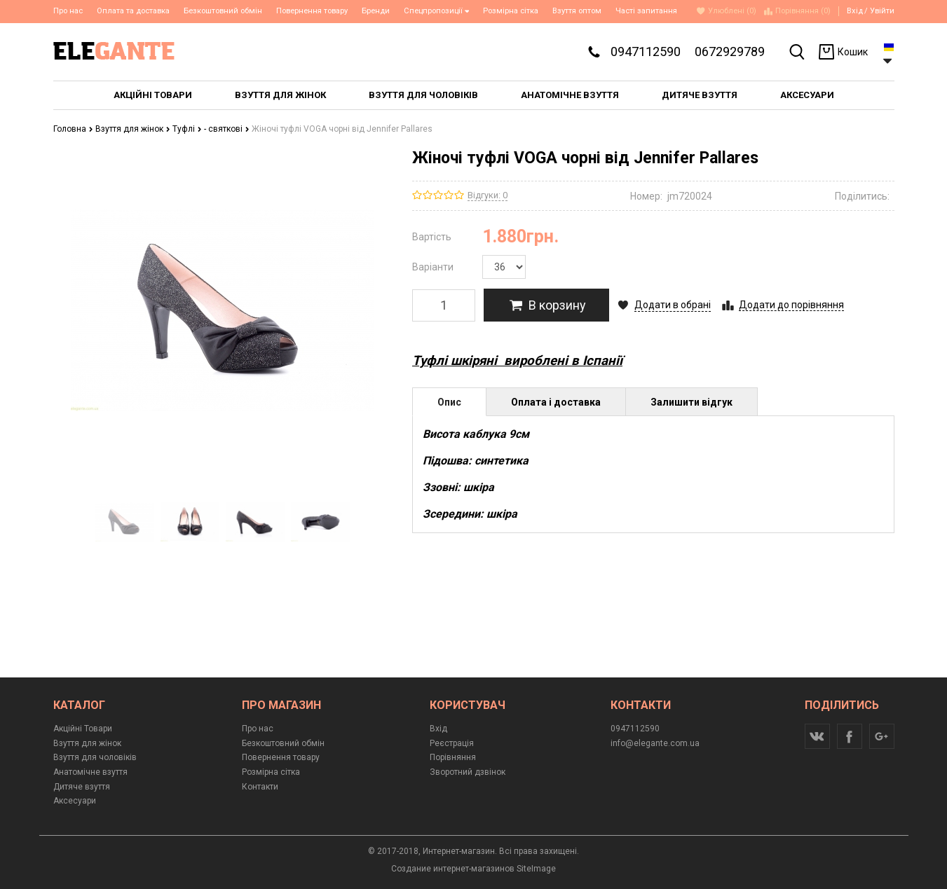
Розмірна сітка (510, 10)
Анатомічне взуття (90, 772)
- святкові (227, 129)
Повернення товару (312, 10)
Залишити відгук (691, 402)
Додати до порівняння (791, 304)
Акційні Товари (82, 728)
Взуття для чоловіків (95, 757)
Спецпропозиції (437, 10)
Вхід (855, 10)
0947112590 (646, 51)
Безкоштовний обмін (223, 10)
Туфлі (187, 129)
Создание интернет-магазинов (453, 869)
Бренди (376, 10)
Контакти (260, 787)
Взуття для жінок (132, 129)
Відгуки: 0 (487, 195)
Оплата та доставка (133, 10)
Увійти (882, 10)
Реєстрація (452, 743)
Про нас (68, 10)
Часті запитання (646, 10)
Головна (73, 129)
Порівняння (453, 757)
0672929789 (730, 51)
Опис (449, 402)
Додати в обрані (672, 304)
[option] (125, 522)
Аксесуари (74, 801)
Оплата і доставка (556, 402)
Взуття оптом (576, 10)
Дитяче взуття (81, 787)
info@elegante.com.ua (655, 743)
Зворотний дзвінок (467, 772)
